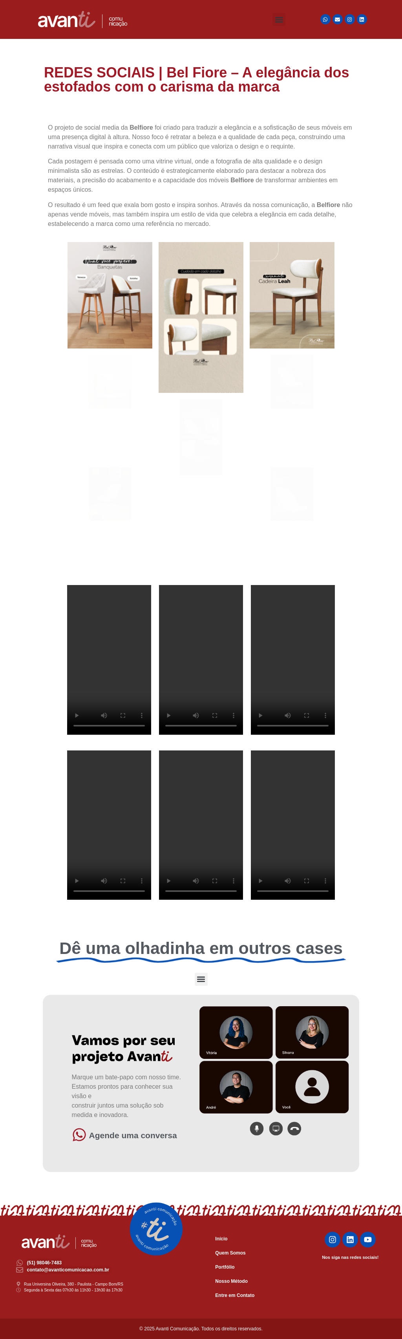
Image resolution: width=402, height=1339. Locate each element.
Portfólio (224, 1267)
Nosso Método (231, 1281)
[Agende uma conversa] (79, 1134)
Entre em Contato (234, 1295)
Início (221, 1239)
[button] (278, 19)
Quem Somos (230, 1253)
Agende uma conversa (133, 1135)
